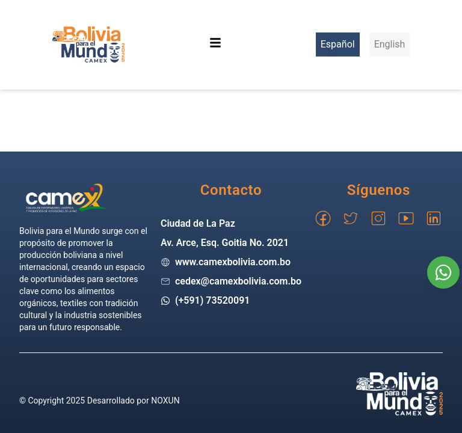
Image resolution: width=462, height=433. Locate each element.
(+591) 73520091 (212, 300)
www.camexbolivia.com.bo (233, 262)
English (389, 44)
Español (338, 44)
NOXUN (165, 400)
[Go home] (67, 197)
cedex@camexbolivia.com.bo (238, 281)
